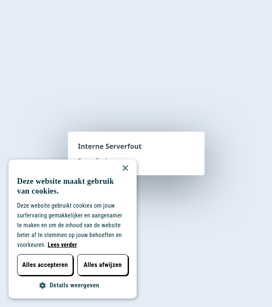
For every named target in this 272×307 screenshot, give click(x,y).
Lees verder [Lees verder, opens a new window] (62, 244)
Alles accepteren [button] (45, 265)
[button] (72, 285)
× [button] (125, 168)
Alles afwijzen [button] (103, 265)
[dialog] (73, 228)
